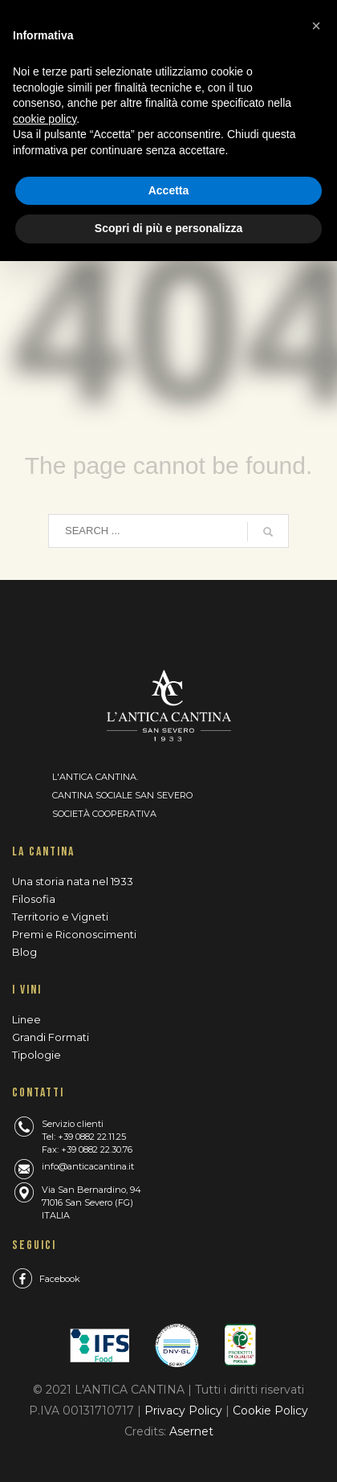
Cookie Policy (270, 1410)
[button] (316, 26)
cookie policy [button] (44, 118)
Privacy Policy (184, 1410)
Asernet (191, 1431)
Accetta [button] (168, 190)
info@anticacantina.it (88, 1166)
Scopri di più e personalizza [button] (168, 228)
